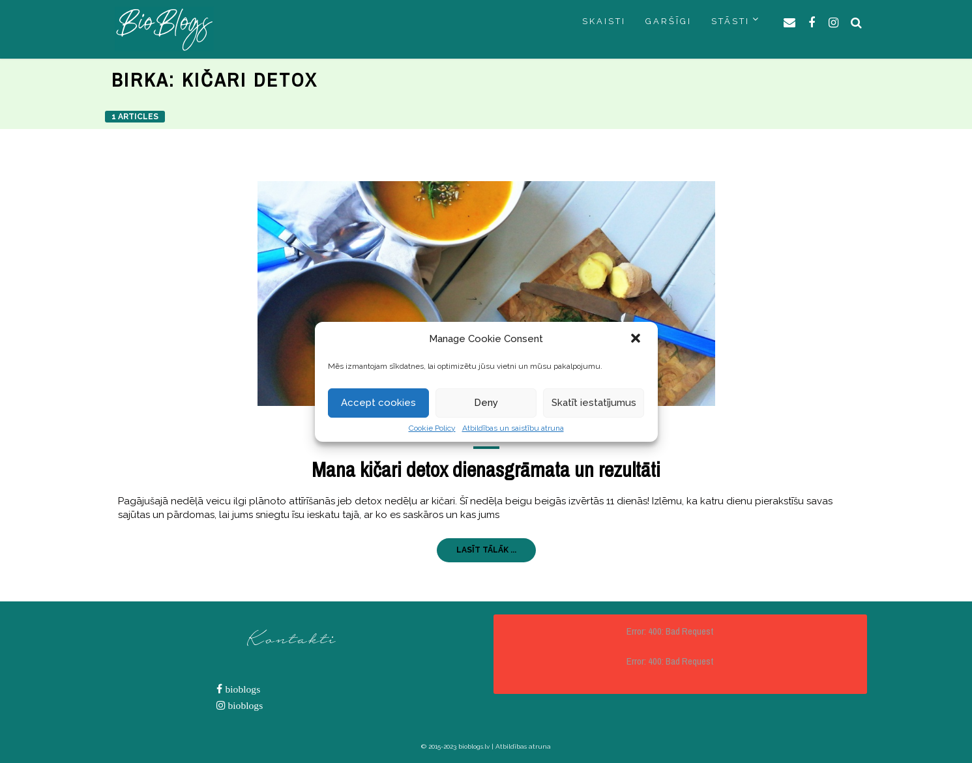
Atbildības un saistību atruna (513, 428)
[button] (637, 339)
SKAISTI (604, 21)
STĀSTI (730, 21)
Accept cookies (378, 403)
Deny (486, 403)
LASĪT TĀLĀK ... (486, 549)
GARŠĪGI (668, 21)
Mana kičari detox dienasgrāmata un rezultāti (486, 469)
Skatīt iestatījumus (594, 403)
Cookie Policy (432, 428)
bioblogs (241, 689)
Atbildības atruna (523, 746)
